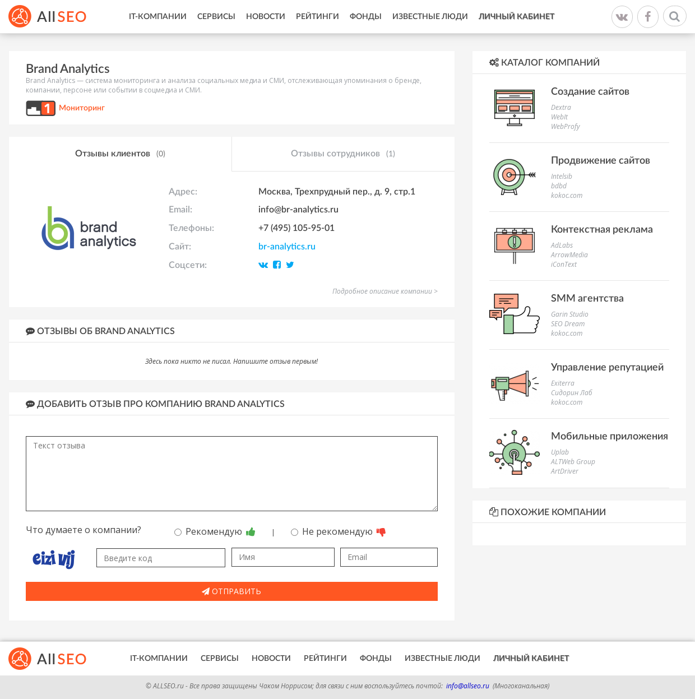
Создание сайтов (590, 92)
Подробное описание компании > (385, 291)
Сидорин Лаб (571, 392)
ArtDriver (564, 471)
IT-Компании (158, 17)
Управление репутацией (607, 368)
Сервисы (216, 17)
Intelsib (561, 176)
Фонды (366, 17)
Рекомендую (215, 531)
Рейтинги (317, 17)
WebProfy (565, 126)
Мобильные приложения (609, 437)
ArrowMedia (569, 255)
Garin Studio (570, 314)
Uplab (560, 452)
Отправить (231, 591)
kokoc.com (566, 195)
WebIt (559, 117)
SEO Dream (568, 323)
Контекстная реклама (602, 230)
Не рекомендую (338, 531)
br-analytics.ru (287, 246)
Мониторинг (82, 108)
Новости (265, 17)
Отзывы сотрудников (343, 154)
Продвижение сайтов (600, 161)
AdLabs (562, 245)
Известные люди (430, 17)
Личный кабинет (516, 17)
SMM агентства (587, 299)
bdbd (559, 186)
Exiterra (562, 383)
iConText (564, 264)
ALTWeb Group (573, 461)
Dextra (561, 107)
